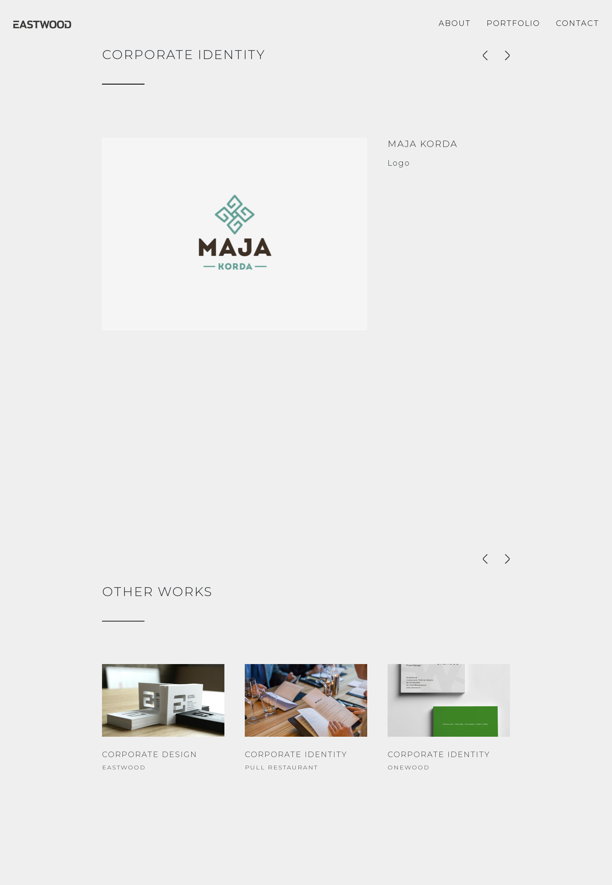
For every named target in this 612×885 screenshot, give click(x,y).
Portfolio (513, 23)
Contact (577, 23)
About (455, 23)
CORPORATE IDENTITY (296, 754)
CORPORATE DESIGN (149, 754)
